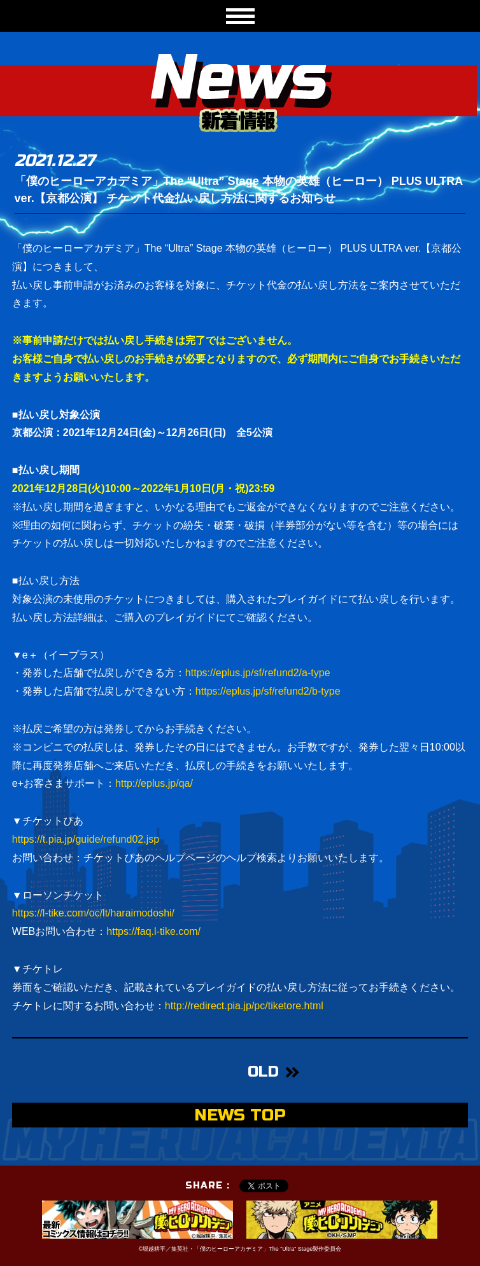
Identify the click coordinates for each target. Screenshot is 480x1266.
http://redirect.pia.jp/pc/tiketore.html (244, 1005)
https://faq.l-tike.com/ (153, 931)
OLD (263, 1072)
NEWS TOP (240, 1115)
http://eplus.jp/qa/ (154, 783)
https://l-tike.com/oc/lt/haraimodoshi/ (93, 913)
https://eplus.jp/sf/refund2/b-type (268, 691)
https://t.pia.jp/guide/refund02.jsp (85, 839)
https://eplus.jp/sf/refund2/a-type (257, 672)
